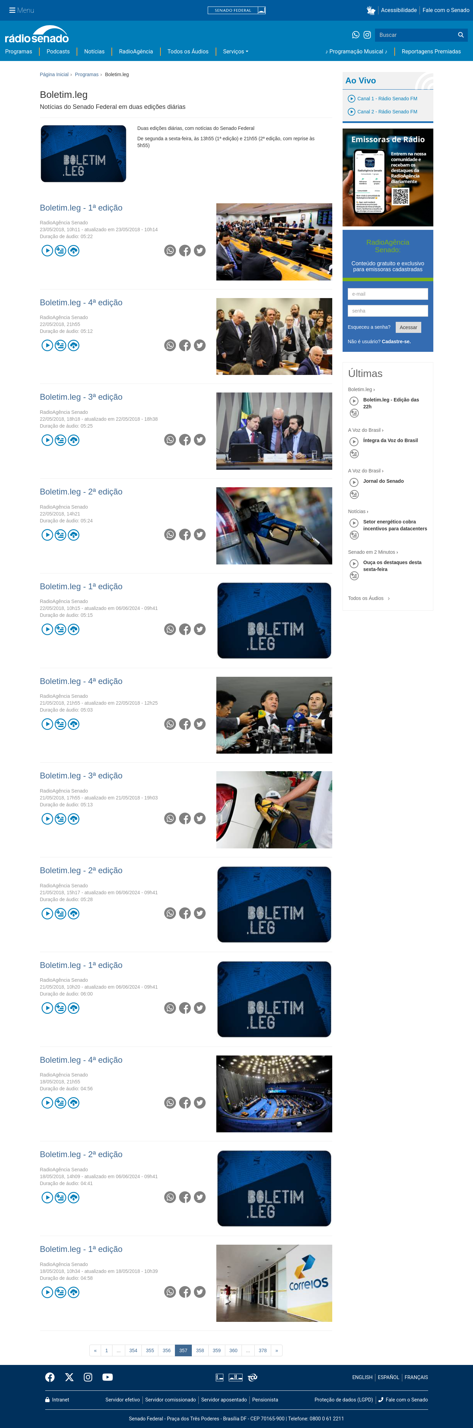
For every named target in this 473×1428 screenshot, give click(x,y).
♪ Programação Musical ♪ (356, 51)
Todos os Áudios (188, 51)
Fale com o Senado (446, 10)
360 (233, 1350)
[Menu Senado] (21, 10)
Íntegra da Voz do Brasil (390, 440)
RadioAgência (136, 51)
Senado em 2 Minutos (371, 552)
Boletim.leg (360, 389)
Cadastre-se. (396, 341)
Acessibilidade (399, 10)
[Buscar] (461, 35)
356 (166, 1350)
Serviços (233, 51)
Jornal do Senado (383, 481)
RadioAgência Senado (64, 222)
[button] (372, 10)
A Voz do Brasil (364, 430)
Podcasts (58, 51)
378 (263, 1350)
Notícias (94, 51)
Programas (18, 51)
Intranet (57, 1400)
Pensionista (265, 1400)
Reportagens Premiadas (431, 51)
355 (150, 1350)
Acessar (408, 327)
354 (133, 1350)
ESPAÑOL (388, 1377)
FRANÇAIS (416, 1377)
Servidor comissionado (170, 1400)
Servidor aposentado (224, 1400)
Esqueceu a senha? (369, 327)
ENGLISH (362, 1377)
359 (217, 1350)
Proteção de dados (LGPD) (344, 1400)
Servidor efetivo (123, 1400)
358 (200, 1350)
